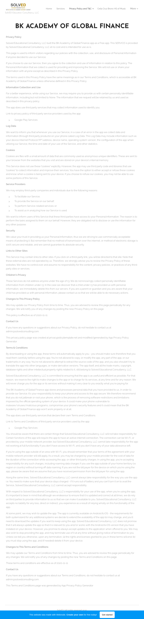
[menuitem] (79, 8)
